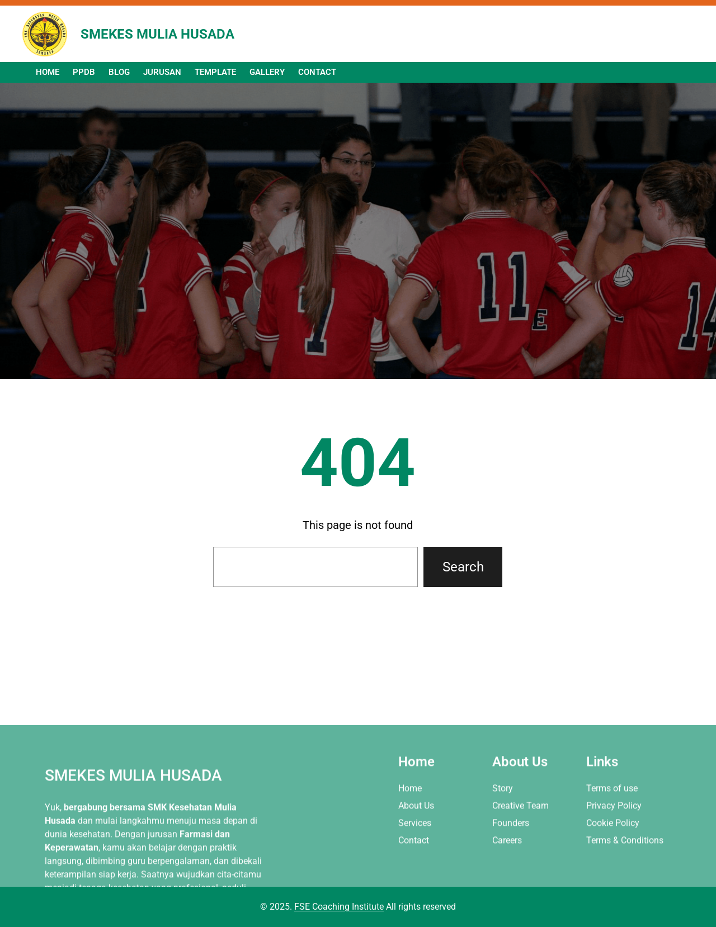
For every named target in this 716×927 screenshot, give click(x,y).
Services (414, 853)
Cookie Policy (612, 853)
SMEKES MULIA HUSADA (157, 34)
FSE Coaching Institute (339, 906)
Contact (413, 870)
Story (502, 819)
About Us (416, 836)
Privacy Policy (614, 836)
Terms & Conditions (624, 870)
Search (463, 567)
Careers (507, 870)
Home (410, 819)
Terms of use (612, 819)
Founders (510, 853)
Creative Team (520, 836)
